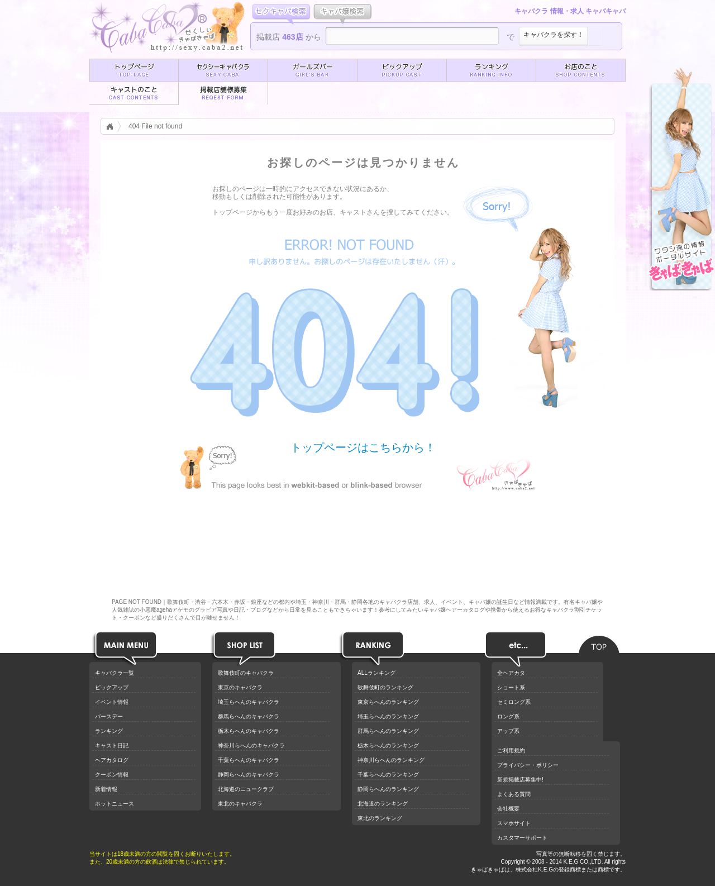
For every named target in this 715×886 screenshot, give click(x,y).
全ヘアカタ (511, 673)
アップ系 (508, 731)
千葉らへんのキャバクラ (248, 760)
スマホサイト (514, 823)
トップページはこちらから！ (363, 447)
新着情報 (106, 789)
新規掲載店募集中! (520, 780)
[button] (134, 70)
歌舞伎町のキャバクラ (246, 673)
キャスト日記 (111, 745)
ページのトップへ (599, 641)
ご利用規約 (511, 750)
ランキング (109, 731)
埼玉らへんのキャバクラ (248, 702)
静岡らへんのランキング (388, 789)
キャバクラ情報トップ (112, 126)
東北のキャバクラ (240, 804)
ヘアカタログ (111, 760)
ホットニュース (114, 804)
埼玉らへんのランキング (388, 716)
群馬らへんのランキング (388, 731)
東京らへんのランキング (388, 702)
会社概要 (508, 809)
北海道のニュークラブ (246, 789)
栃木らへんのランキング (388, 745)
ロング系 (508, 716)
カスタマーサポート (522, 838)
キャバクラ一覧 (114, 673)
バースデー (109, 716)
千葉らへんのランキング (388, 774)
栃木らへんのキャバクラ (248, 731)
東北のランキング (380, 818)
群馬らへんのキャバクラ (248, 716)
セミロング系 (514, 702)
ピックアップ (111, 687)
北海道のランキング (383, 804)
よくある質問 (514, 794)
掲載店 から (288, 36)
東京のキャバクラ (240, 687)
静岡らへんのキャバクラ (248, 774)
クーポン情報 (111, 774)
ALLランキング (376, 673)
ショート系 (511, 687)
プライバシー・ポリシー (528, 765)
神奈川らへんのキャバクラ (251, 745)
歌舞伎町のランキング (385, 687)
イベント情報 (111, 702)
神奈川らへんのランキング (391, 760)
